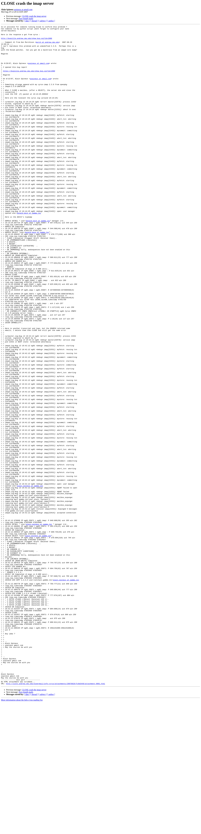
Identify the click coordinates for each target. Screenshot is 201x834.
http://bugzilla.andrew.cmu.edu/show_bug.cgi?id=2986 (26, 41)
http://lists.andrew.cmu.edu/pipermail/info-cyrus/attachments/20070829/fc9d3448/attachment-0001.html (55, 815)
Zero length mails (26, 18)
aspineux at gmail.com (23, 9)
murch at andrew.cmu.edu (47, 45)
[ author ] (51, 21)
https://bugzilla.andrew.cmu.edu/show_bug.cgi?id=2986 (29, 80)
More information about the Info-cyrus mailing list (22, 832)
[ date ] (27, 21)
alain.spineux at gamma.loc (30, 578)
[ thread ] (34, 21)
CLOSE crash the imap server (34, 16)
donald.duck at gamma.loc (29, 251)
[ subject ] (43, 21)
